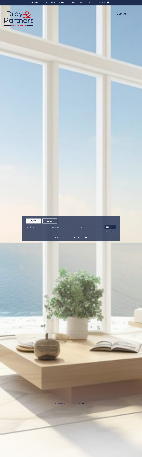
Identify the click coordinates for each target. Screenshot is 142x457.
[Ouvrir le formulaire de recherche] (110, 227)
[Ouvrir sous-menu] (127, 14)
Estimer (50, 221)
